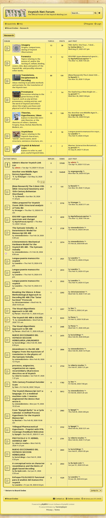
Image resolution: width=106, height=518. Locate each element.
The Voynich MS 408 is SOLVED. (27, 317)
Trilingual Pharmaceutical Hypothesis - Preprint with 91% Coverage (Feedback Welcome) (27, 429)
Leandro (74, 134)
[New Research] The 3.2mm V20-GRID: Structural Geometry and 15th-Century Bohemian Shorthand (28, 190)
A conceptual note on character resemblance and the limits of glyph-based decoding (28, 466)
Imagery (25, 45)
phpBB (44, 504)
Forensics (26, 56)
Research (9, 35)
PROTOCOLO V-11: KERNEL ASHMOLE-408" (25, 439)
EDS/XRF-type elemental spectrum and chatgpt (24, 217)
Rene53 (74, 77)
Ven (72, 308)
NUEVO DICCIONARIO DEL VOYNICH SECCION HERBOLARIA (25, 452)
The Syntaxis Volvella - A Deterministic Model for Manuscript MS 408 (24, 230)
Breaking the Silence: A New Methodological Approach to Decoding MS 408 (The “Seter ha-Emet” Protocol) (26, 296)
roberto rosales (22, 376)
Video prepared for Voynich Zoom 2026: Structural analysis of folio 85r (27, 205)
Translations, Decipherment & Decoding (29, 78)
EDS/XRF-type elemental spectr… (83, 56)
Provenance (27, 92)
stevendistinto (21, 235)
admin (17, 168)
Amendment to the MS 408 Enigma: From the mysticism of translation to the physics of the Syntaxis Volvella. (28, 353)
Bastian (18, 420)
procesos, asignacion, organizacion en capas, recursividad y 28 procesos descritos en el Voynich (25, 369)
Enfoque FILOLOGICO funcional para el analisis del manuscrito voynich (28, 480)
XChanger (22, 177)
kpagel (73, 410)
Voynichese (27, 131)
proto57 (74, 94)
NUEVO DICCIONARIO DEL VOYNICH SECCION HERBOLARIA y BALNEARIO (25, 338)
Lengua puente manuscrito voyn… (84, 131)
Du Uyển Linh (20, 471)
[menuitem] (20, 23)
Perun (17, 314)
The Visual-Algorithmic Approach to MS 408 (23, 310)
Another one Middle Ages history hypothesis (25, 173)
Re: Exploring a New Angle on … (82, 92)
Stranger (19, 210)
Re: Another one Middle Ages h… (83, 112)
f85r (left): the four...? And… (81, 45)
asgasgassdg (76, 115)
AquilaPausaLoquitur (80, 59)
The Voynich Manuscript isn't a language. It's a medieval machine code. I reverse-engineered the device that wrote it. (27, 396)
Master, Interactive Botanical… (82, 145)
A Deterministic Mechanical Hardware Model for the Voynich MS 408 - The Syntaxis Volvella (27, 245)
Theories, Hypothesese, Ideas (31, 114)
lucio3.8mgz (20, 343)
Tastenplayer (61, 507)
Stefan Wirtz (76, 47)
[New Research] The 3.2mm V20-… (83, 75)
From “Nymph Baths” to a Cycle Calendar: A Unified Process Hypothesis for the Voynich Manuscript (28, 414)
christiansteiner (22, 302)
